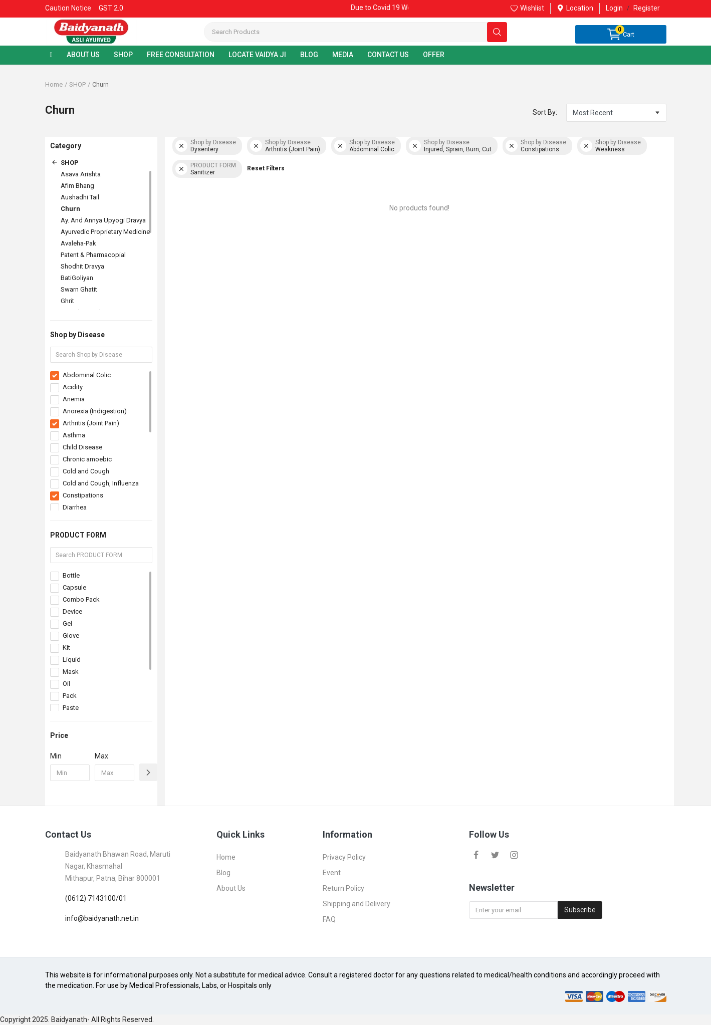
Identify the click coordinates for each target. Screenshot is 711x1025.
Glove (71, 635)
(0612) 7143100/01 (96, 898)
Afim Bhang (77, 185)
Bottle (71, 575)
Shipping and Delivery (356, 904)
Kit (66, 647)
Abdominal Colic (87, 375)
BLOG (309, 55)
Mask (71, 671)
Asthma (74, 435)
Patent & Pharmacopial (93, 255)
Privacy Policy (344, 857)
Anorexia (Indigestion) (95, 411)
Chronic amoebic (87, 459)
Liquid (72, 659)
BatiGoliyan (77, 278)
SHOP (123, 55)
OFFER (433, 55)
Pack (70, 695)
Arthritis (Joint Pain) (91, 423)
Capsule (74, 587)
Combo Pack (81, 599)
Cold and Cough (86, 471)
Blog (223, 873)
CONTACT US (388, 55)
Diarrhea (75, 507)
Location (575, 8)
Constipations (83, 495)
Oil (66, 683)
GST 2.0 (111, 8)
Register (646, 8)
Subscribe (580, 910)
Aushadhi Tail (80, 197)
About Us (231, 888)
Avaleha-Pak (78, 243)
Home (54, 84)
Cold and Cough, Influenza (101, 483)
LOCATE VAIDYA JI (257, 55)
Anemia (74, 399)
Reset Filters (266, 168)
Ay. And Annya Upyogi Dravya (103, 220)
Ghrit (67, 301)
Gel (67, 623)
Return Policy (343, 888)
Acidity (73, 387)
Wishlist (527, 8)
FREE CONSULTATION (180, 55)
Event (332, 873)
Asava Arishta (81, 174)
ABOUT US (83, 55)
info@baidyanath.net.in (102, 918)
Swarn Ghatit (79, 289)
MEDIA (342, 55)
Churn (70, 208)
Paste (71, 707)
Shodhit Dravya (82, 266)
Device (72, 611)
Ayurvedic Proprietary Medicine (105, 231)
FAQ (329, 919)
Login (614, 8)
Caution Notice (68, 8)
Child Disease (82, 447)
